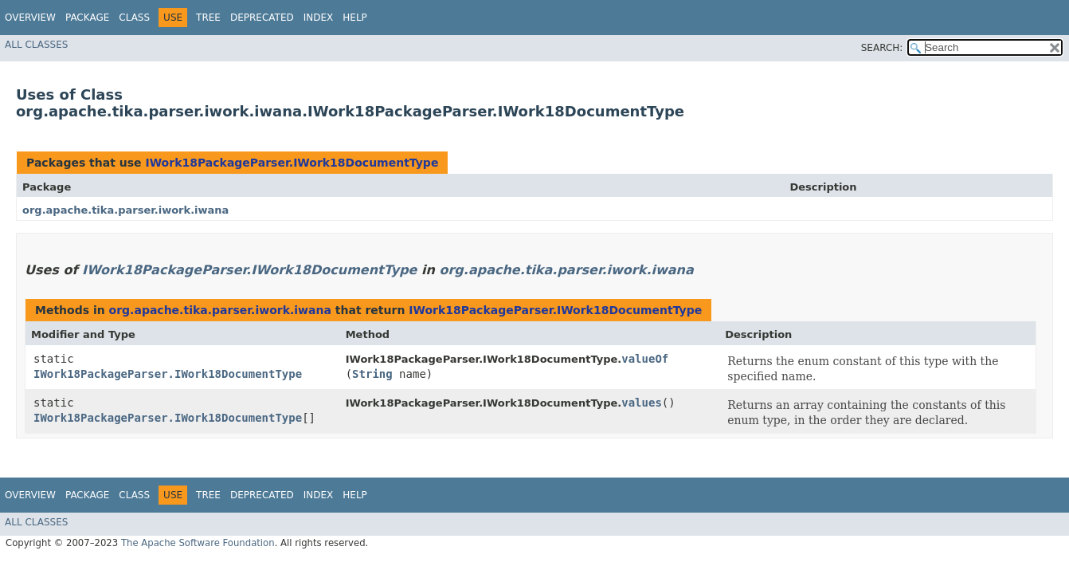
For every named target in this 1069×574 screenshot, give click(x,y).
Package (87, 17)
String (372, 374)
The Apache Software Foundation (198, 542)
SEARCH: (882, 47)
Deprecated (262, 17)
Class (134, 17)
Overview (30, 17)
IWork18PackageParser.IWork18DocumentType (291, 162)
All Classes (36, 44)
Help (355, 17)
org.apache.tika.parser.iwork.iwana (125, 210)
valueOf (644, 358)
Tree (208, 17)
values (641, 402)
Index (318, 17)
